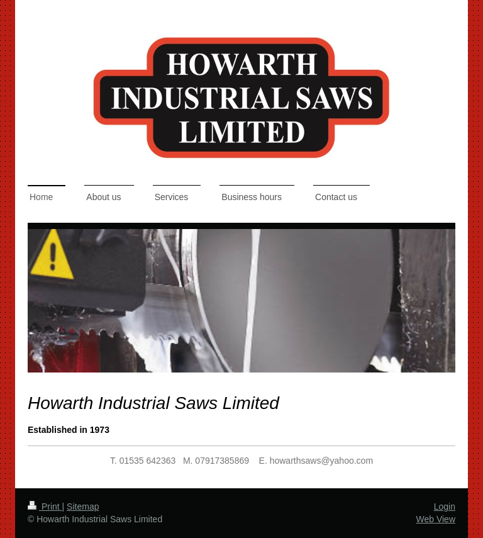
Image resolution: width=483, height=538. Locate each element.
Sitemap (83, 507)
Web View (435, 519)
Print (45, 507)
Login (444, 507)
